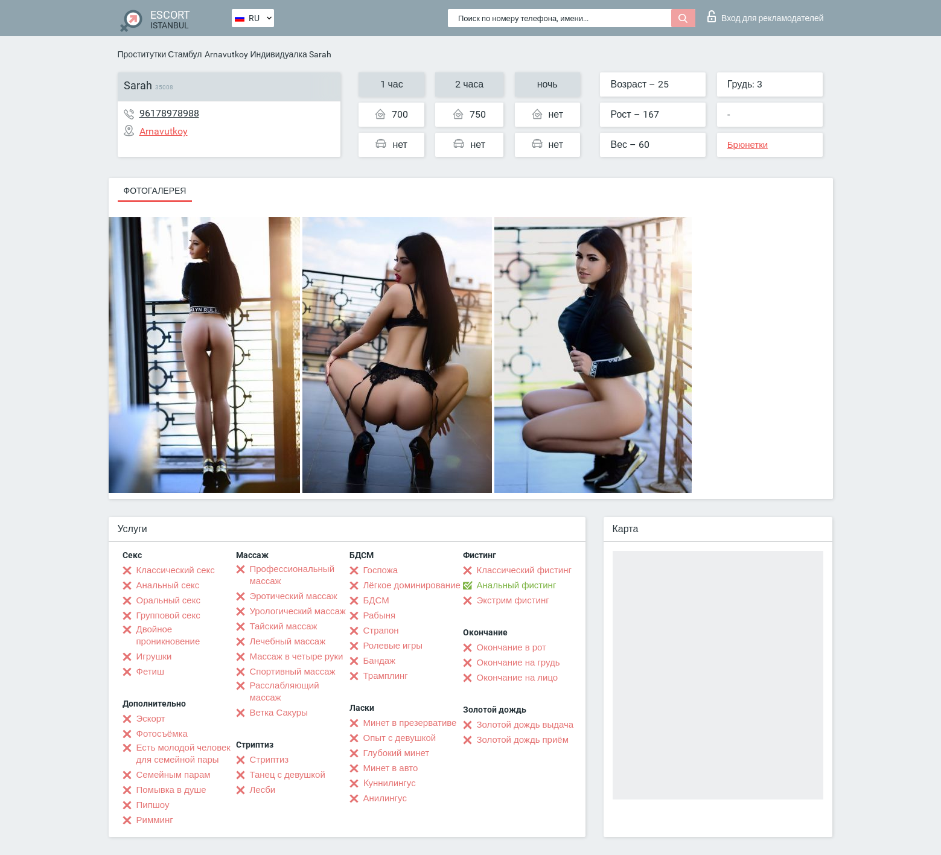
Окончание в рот (511, 647)
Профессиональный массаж (292, 575)
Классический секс (175, 570)
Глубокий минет (396, 753)
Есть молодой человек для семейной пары (183, 753)
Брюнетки (747, 144)
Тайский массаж (283, 626)
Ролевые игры (393, 645)
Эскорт (150, 718)
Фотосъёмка (162, 733)
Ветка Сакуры (279, 712)
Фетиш (150, 671)
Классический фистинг (524, 570)
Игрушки (154, 656)
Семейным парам (173, 774)
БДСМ (376, 600)
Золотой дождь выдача (525, 724)
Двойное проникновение (168, 635)
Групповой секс (168, 615)
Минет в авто (390, 768)
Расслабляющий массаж (284, 691)
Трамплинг (385, 675)
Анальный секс (168, 585)
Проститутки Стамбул (160, 54)
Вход (765, 16)
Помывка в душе (171, 789)
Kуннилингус (389, 783)
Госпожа (380, 570)
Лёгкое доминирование (412, 585)
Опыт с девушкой (399, 738)
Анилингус (385, 798)
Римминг (154, 820)
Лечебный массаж (288, 641)
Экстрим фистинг (513, 600)
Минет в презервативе (410, 722)
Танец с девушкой (287, 774)
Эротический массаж (293, 596)
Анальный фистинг (517, 585)
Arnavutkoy (226, 54)
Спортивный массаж (293, 671)
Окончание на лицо (517, 677)
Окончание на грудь (518, 662)
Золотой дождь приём (523, 739)
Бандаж (379, 660)
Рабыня (379, 615)
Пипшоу (153, 804)
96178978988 (169, 113)
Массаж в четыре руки (296, 656)
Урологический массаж (298, 611)
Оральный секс (168, 600)
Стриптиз (269, 759)
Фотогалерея (155, 190)
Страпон (381, 630)
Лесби (263, 789)
